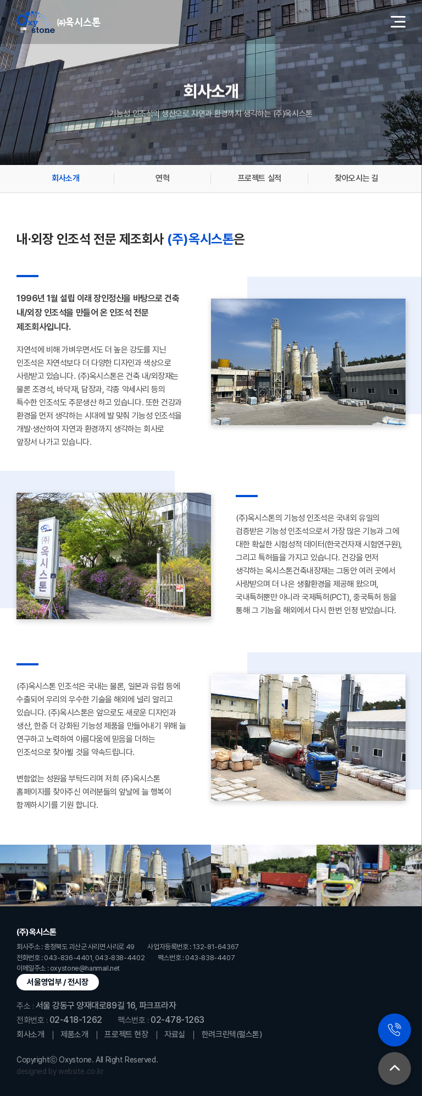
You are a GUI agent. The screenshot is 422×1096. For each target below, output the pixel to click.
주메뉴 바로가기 (0, 0)
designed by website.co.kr (60, 1071)
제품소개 (74, 1034)
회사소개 (65, 178)
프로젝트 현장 (126, 1034)
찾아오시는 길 (356, 178)
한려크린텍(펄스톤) (232, 1034)
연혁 (162, 178)
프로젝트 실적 (259, 178)
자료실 (174, 1034)
